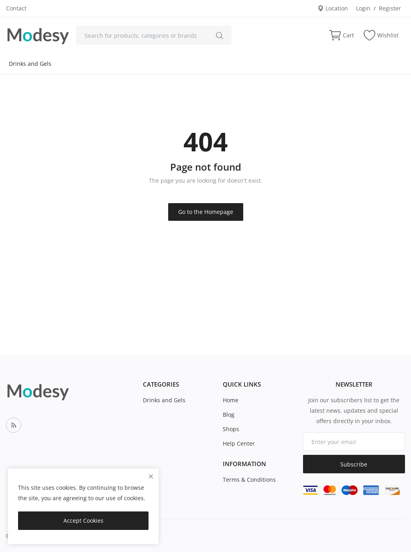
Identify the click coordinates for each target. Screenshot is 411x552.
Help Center (239, 443)
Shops (231, 429)
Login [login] (363, 8)
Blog (228, 414)
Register (390, 8)
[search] (219, 35)
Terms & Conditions (249, 479)
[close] (151, 476)
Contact (16, 8)
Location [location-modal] (332, 8)
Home (230, 400)
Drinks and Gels (30, 63)
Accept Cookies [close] (83, 520)
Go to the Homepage (205, 212)
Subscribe (353, 464)
